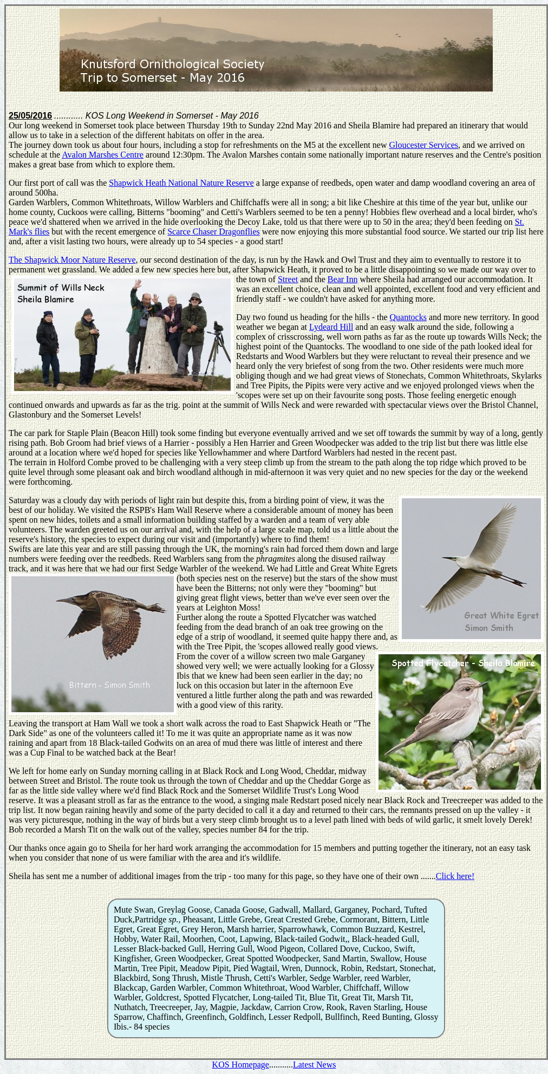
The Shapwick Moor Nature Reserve (72, 259)
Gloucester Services (424, 144)
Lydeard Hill (331, 326)
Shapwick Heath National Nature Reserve (181, 182)
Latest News (314, 1064)
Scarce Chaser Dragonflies (213, 231)
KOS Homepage (240, 1064)
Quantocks (408, 317)
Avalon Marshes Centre (102, 154)
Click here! (455, 876)
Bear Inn (343, 279)
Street (288, 279)
